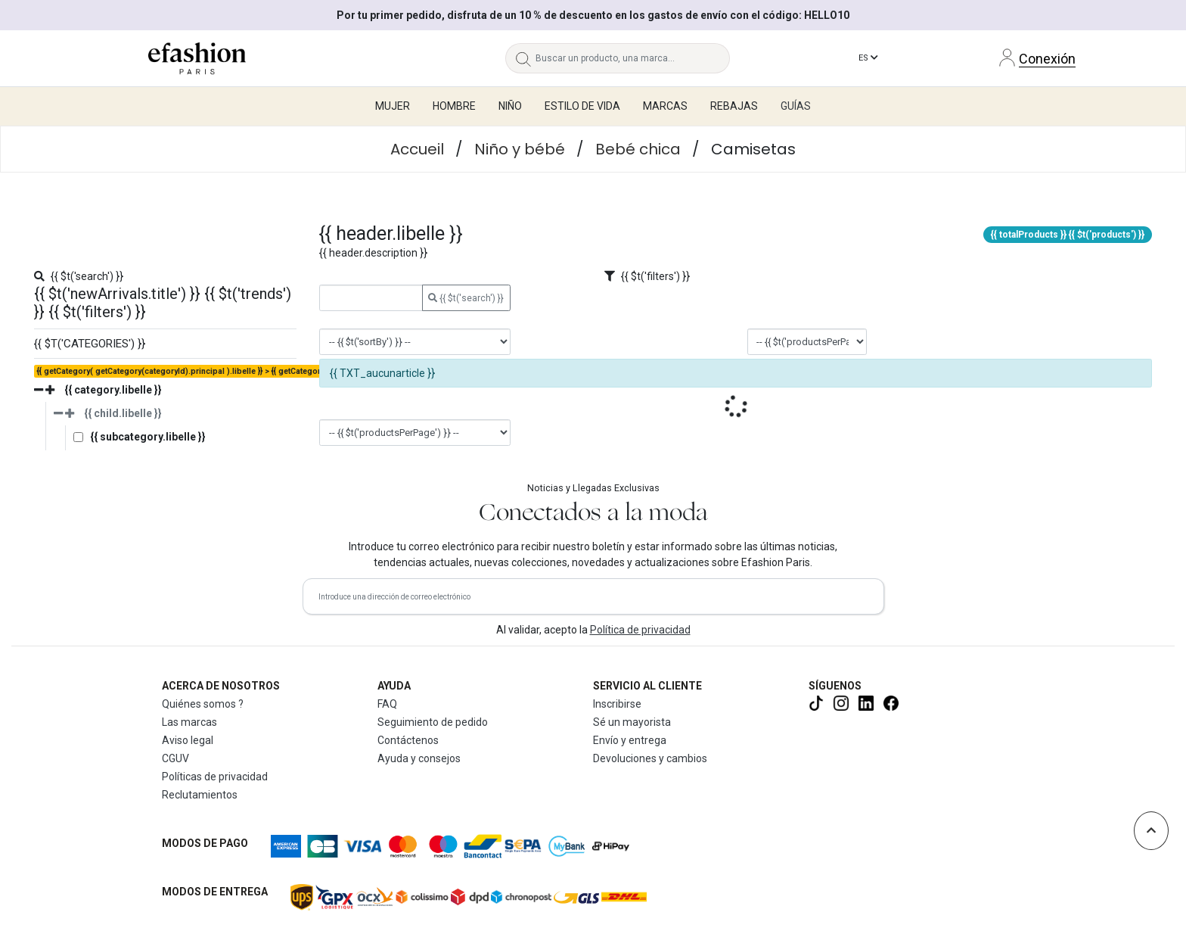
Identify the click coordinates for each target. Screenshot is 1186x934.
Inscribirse (617, 704)
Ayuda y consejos (419, 758)
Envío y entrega (629, 740)
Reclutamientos (200, 795)
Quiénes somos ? (203, 704)
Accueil (417, 149)
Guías (796, 106)
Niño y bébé (519, 149)
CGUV (175, 758)
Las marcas (189, 722)
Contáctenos (408, 740)
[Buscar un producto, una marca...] (633, 58)
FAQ (387, 704)
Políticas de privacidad (215, 777)
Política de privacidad (640, 630)
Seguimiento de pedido (432, 722)
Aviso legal (187, 740)
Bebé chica (638, 149)
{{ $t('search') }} (466, 298)
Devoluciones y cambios (650, 758)
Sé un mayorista (632, 722)
